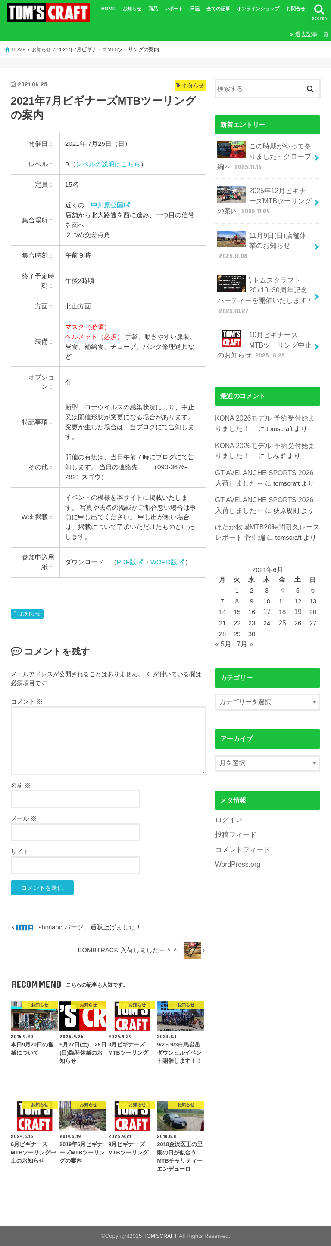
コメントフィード (241, 824)
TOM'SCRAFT (160, 1236)
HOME (108, 8)
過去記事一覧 (312, 34)
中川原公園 (107, 205)
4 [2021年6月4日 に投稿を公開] (282, 569)
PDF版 (126, 562)
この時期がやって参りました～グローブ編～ (262, 155)
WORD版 (164, 562)
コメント (27, 701)
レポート (173, 8)
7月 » (243, 621)
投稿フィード (234, 810)
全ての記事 (218, 8)
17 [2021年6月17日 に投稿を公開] (268, 590)
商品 (153, 8)
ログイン (228, 796)
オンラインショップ (258, 8)
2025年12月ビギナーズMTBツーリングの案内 (263, 197)
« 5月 (223, 621)
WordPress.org (236, 839)
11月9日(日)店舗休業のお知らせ (263, 238)
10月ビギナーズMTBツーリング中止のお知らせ (262, 332)
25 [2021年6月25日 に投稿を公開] (283, 600)
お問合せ (295, 8)
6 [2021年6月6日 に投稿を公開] (312, 569)
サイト (20, 851)
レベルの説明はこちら (108, 164)
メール (24, 818)
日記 (195, 8)
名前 (21, 785)
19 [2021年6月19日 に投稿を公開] (297, 590)
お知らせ (131, 8)
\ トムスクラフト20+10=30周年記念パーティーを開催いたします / (263, 285)
